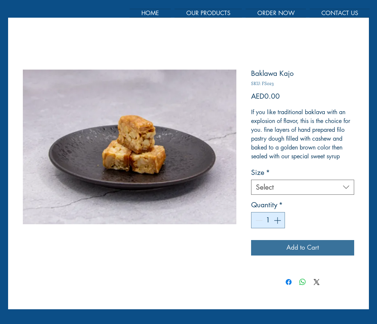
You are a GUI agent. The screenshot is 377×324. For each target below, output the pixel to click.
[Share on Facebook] (288, 282)
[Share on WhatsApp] (302, 282)
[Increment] (278, 220)
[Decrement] (258, 220)
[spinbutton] (268, 220)
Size (260, 172)
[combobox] (302, 187)
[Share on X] (316, 282)
